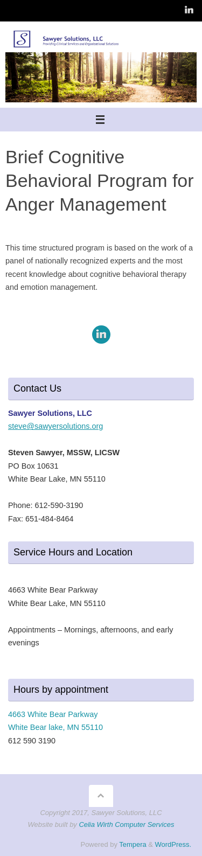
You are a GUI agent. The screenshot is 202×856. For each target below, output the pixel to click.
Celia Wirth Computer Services (126, 824)
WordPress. (173, 844)
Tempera (132, 844)
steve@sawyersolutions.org (55, 426)
